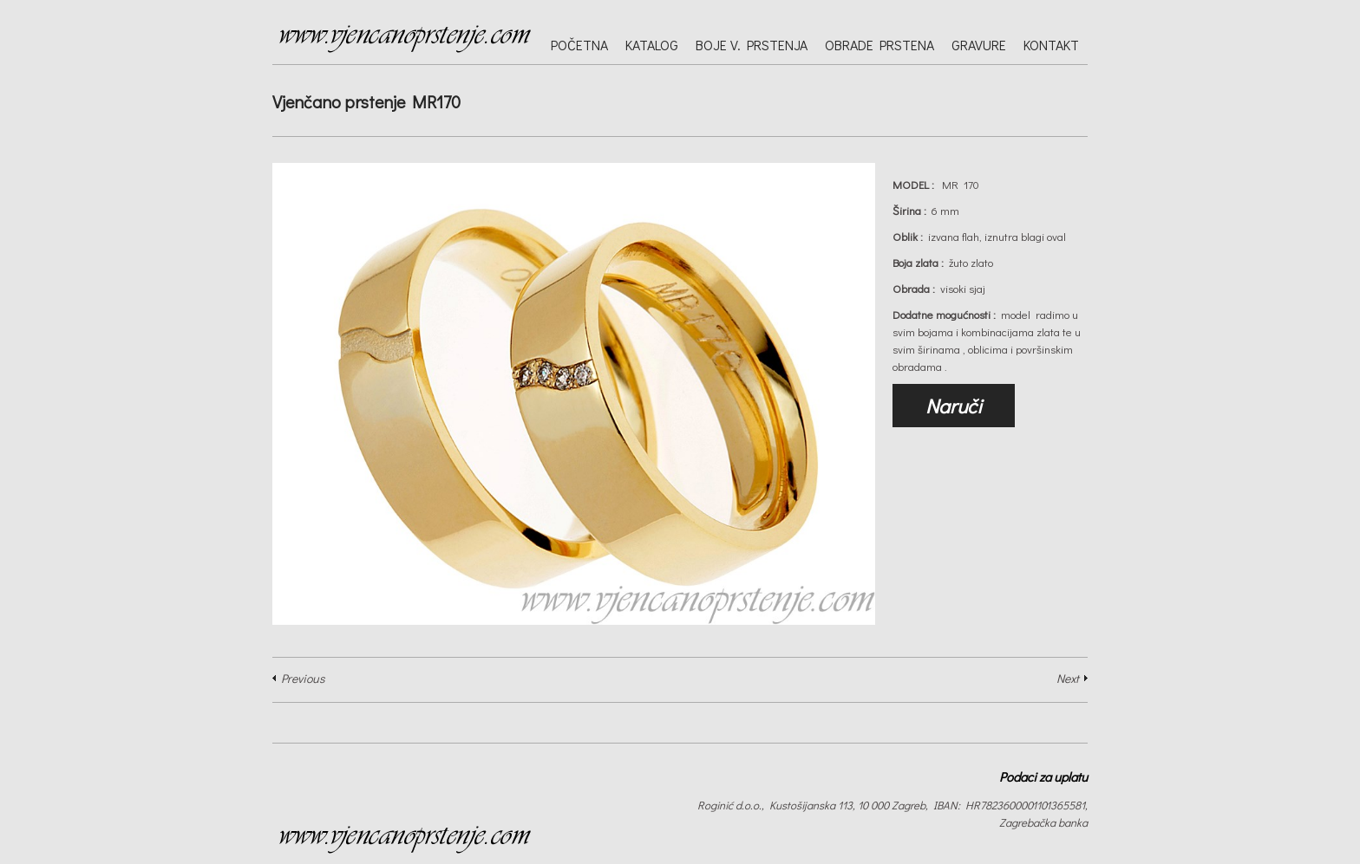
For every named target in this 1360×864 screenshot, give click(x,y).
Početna (579, 45)
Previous (302, 678)
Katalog (651, 45)
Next (1067, 678)
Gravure (978, 45)
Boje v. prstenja (752, 45)
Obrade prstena (879, 45)
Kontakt (1051, 45)
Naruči (953, 406)
